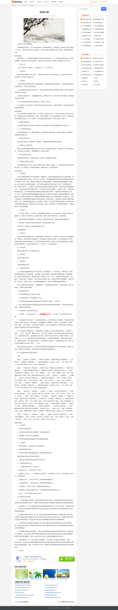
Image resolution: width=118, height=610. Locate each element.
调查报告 (85, 78)
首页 (26, 1)
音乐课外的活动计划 (51, 595)
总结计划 (32, 1)
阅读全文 (48, 15)
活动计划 (31, 5)
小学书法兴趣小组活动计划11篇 (24, 595)
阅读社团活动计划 (50, 590)
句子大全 (46, 1)
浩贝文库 (57, 608)
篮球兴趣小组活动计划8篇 (22, 585)
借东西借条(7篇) (99, 29)
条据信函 (53, 1)
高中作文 (85, 81)
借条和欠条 (98, 35)
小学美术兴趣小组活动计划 (53, 592)
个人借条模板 (86, 39)
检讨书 (97, 81)
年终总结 (85, 84)
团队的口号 (86, 71)
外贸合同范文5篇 (87, 68)
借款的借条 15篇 (87, 19)
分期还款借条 (98, 45)
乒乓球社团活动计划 (51, 587)
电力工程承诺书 (87, 65)
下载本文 (53, 15)
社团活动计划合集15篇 (21, 597)
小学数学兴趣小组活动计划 (53, 597)
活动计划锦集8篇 (23, 601)
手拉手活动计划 (19, 592)
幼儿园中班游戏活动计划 (22, 587)
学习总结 (97, 84)
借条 (96, 78)
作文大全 (39, 1)
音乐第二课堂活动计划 (51, 585)
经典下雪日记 (98, 61)
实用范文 (61, 1)
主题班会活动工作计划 (67, 601)
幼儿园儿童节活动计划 (21, 590)
